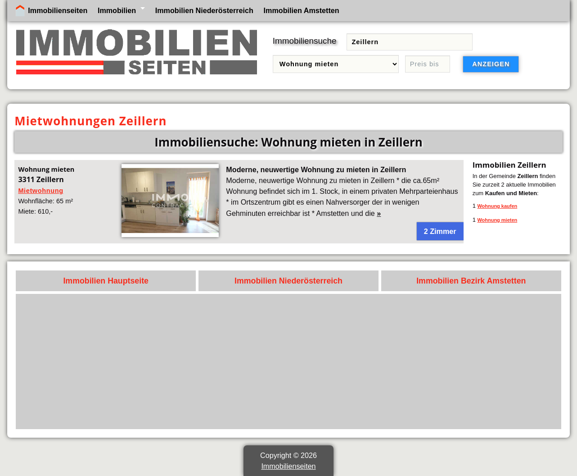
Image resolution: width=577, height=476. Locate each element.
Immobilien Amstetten (301, 10)
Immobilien (117, 10)
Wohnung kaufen (497, 206)
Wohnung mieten (497, 220)
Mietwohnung (40, 190)
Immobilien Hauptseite (106, 280)
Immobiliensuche (305, 41)
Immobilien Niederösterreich (204, 10)
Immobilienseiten (57, 10)
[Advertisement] (289, 361)
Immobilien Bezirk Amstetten (471, 280)
